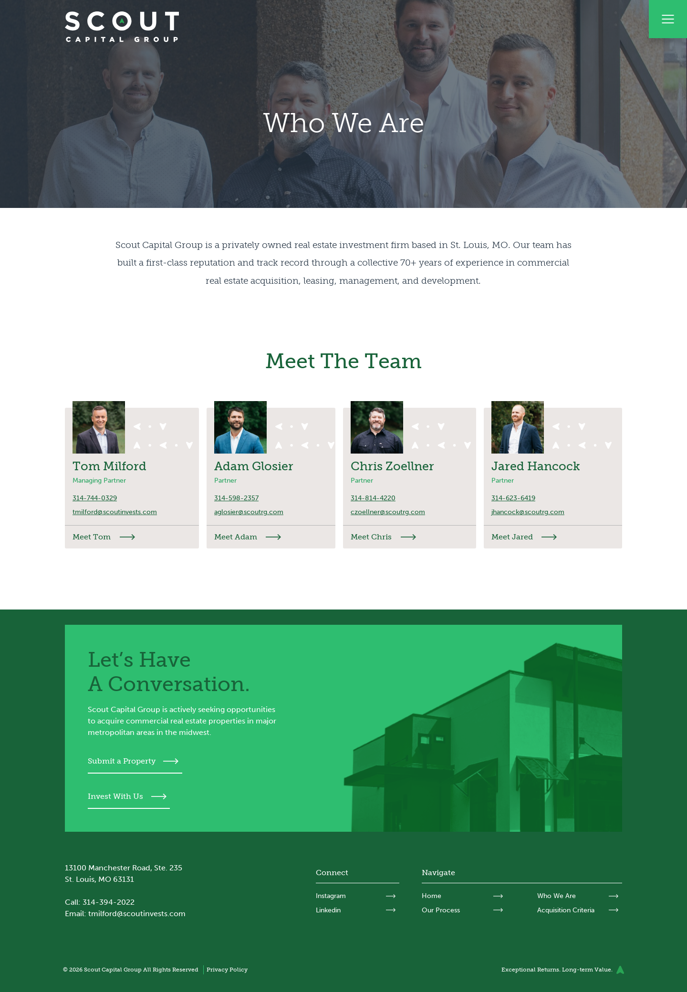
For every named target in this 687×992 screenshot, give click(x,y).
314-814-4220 (373, 498)
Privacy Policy (227, 969)
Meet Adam (235, 536)
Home (431, 896)
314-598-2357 (236, 498)
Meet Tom (92, 536)
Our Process (441, 910)
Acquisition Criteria (565, 910)
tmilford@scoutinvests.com (115, 512)
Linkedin (328, 910)
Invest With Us (115, 796)
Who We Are (556, 896)
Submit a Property (122, 760)
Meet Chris (371, 536)
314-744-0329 (95, 498)
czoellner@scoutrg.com (388, 512)
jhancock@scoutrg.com (527, 512)
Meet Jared (512, 536)
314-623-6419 (513, 498)
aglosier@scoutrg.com (248, 512)
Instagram (331, 896)
